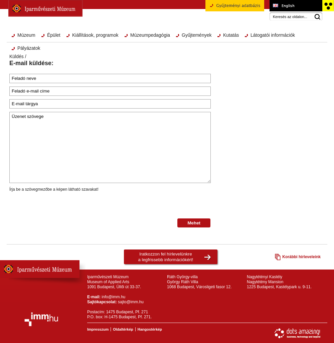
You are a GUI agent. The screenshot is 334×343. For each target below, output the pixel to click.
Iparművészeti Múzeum (45, 8)
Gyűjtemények (196, 35)
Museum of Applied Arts (295, 5)
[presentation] (60, 205)
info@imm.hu (113, 297)
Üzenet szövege (110, 147)
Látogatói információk (273, 35)
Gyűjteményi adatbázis (234, 8)
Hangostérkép (150, 329)
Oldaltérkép (123, 329)
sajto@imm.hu (131, 302)
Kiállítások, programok (95, 35)
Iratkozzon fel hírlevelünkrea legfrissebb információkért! (165, 256)
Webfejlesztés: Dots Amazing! (298, 333)
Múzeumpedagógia (150, 35)
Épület (53, 35)
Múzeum (26, 35)
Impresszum (98, 329)
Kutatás (231, 35)
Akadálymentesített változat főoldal (328, 5)
